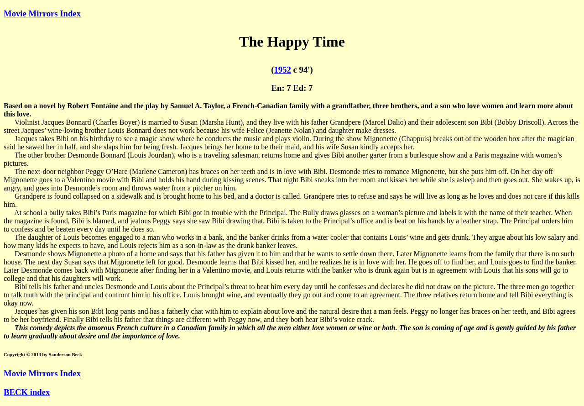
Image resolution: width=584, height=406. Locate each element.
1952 (282, 69)
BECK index (27, 392)
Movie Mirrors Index (42, 13)
